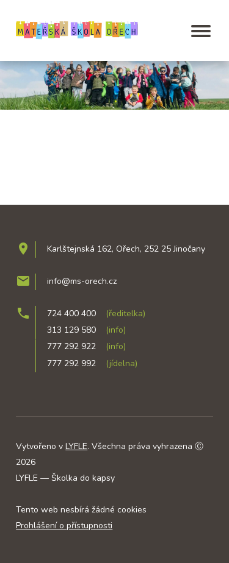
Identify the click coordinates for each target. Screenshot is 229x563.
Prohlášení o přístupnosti (64, 525)
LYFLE (76, 446)
